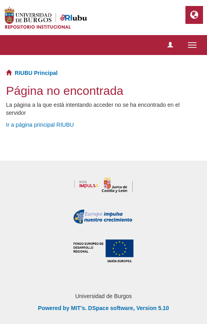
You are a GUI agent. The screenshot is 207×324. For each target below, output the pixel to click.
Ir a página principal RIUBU (40, 125)
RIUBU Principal (36, 73)
